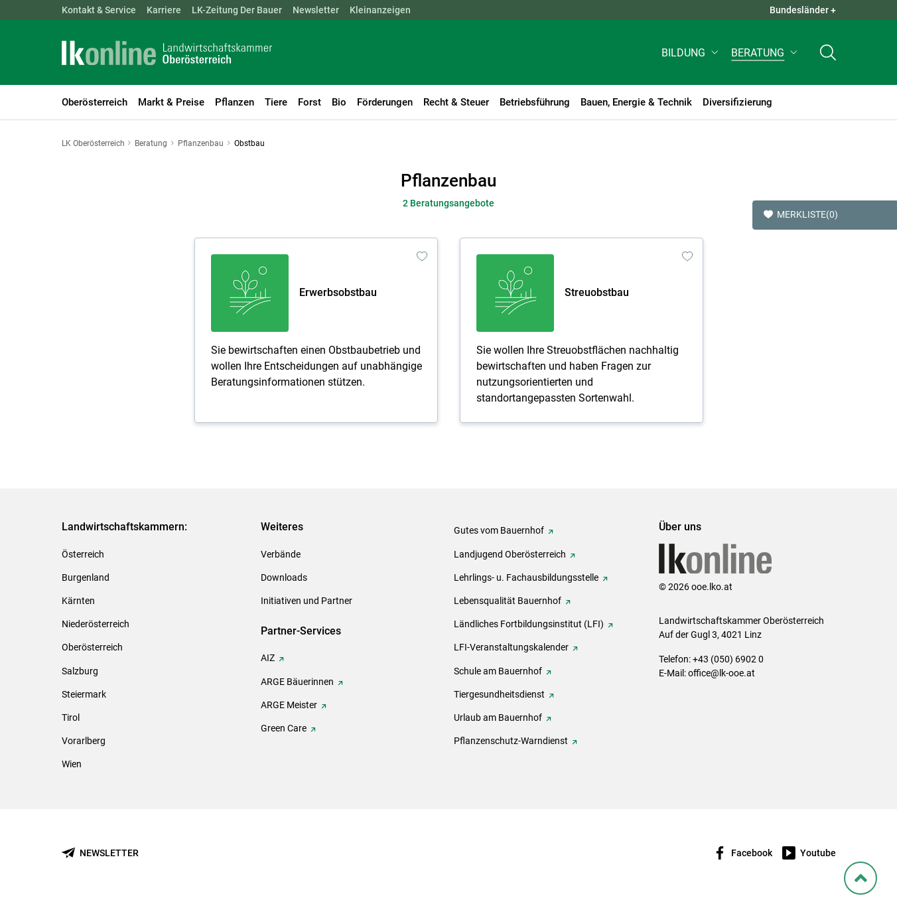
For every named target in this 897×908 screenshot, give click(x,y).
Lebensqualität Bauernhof (507, 600)
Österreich (83, 554)
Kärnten (78, 600)
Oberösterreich (92, 647)
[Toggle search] (828, 57)
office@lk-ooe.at (721, 673)
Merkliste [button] (801, 215)
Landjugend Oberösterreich (510, 554)
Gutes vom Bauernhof (499, 530)
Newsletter (316, 10)
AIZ (268, 657)
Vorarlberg (83, 740)
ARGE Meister (289, 705)
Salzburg (80, 671)
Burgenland (85, 577)
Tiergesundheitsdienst (499, 694)
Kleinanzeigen (380, 10)
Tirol (71, 717)
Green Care (284, 728)
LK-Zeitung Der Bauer (237, 10)
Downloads (284, 577)
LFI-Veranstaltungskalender (511, 647)
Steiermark (84, 694)
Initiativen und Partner (306, 600)
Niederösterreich (95, 624)
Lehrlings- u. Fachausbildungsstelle (526, 577)
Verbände (281, 554)
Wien (72, 764)
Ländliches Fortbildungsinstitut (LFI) (529, 624)
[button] (691, 57)
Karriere (164, 10)
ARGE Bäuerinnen (297, 681)
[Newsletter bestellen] (100, 853)
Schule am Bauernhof (498, 671)
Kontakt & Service (99, 10)
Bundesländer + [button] (803, 10)
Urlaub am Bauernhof (498, 717)
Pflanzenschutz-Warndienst (511, 740)
